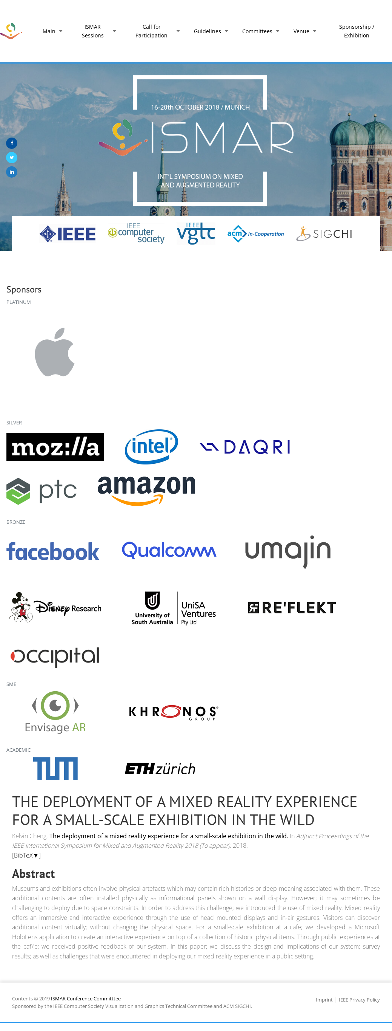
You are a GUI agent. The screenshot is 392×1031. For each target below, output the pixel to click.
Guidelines (212, 31)
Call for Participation (159, 31)
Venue (306, 31)
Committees (262, 31)
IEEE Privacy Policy (359, 999)
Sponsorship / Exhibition (356, 31)
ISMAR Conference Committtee (86, 998)
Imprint (324, 999)
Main (54, 31)
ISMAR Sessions (100, 31)
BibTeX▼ (26, 855)
